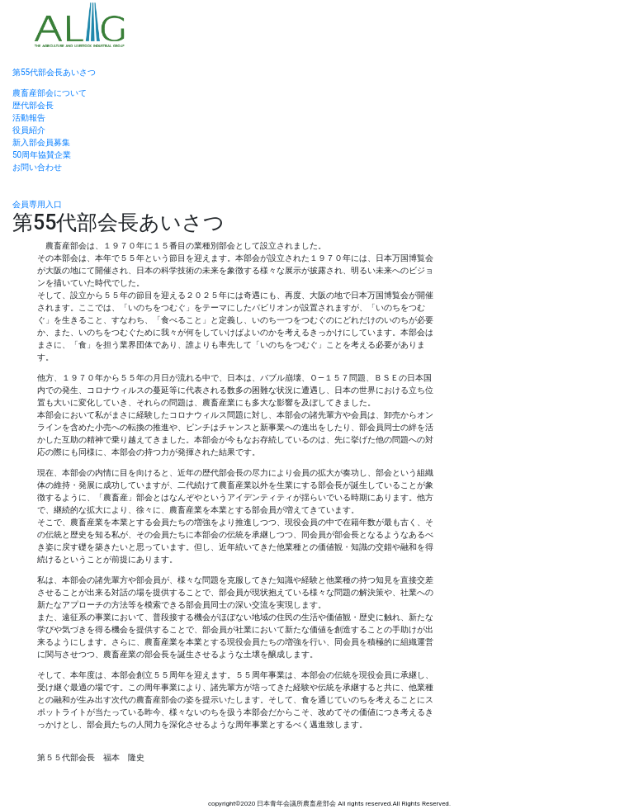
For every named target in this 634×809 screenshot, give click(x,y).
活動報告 (28, 117)
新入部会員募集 (41, 142)
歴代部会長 (33, 105)
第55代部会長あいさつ (54, 72)
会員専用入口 (37, 204)
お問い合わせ (37, 167)
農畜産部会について (49, 92)
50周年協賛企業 (41, 154)
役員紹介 (28, 130)
